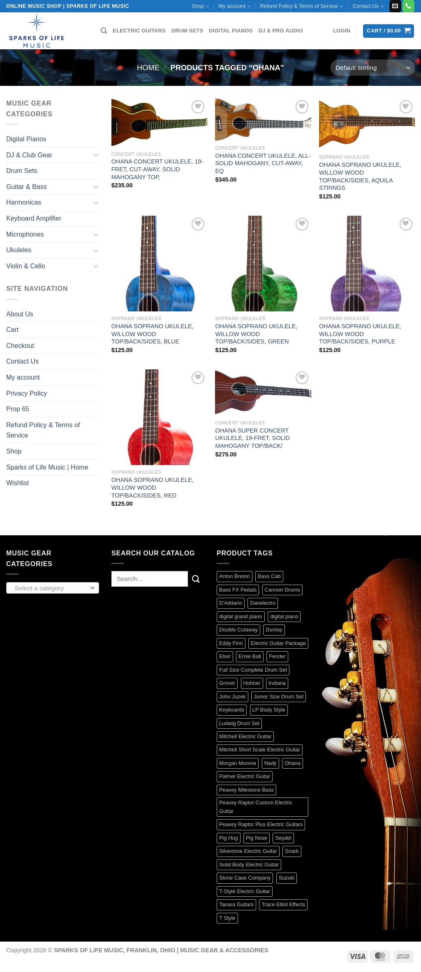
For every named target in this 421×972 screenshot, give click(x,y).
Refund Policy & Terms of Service (301, 6)
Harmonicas (23, 202)
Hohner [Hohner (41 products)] (252, 683)
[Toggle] (96, 155)
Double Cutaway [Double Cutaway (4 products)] (238, 630)
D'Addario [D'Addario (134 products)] (230, 603)
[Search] (104, 31)
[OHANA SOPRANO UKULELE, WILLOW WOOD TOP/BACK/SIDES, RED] (159, 417)
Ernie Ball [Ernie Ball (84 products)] (249, 656)
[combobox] (52, 588)
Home (148, 67)
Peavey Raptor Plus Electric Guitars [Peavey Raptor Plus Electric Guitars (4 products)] (261, 824)
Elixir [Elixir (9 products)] (225, 656)
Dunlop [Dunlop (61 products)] (274, 630)
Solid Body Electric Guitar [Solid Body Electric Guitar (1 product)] (249, 864)
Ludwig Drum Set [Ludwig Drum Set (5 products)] (239, 723)
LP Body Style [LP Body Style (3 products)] (268, 710)
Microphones (25, 234)
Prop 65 (17, 408)
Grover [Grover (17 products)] (227, 683)
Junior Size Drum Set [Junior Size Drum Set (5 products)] (278, 696)
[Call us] (408, 6)
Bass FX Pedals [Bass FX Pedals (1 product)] (238, 590)
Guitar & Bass (26, 186)
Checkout (20, 345)
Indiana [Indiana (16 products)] (277, 683)
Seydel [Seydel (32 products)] (283, 838)
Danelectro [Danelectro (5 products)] (262, 603)
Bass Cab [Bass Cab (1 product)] (269, 576)
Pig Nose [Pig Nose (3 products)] (256, 838)
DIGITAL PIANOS (230, 31)
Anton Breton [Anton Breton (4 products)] (234, 576)
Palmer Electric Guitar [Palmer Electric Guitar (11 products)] (244, 776)
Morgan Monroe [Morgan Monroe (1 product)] (237, 763)
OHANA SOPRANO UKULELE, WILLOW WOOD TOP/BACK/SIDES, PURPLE (360, 334)
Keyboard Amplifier (33, 218)
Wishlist (17, 482)
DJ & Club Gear (29, 155)
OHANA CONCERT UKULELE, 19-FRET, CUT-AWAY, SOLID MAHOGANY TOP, (157, 169)
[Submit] (196, 579)
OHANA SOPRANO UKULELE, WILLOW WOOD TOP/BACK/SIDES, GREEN (256, 334)
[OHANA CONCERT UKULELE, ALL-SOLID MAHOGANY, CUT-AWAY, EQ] (263, 119)
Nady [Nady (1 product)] (270, 763)
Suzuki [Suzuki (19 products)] (286, 878)
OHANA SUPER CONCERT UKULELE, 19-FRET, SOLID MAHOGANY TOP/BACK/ (252, 438)
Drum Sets (21, 170)
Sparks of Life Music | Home (47, 467)
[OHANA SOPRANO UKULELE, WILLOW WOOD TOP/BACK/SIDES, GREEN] (263, 263)
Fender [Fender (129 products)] (277, 656)
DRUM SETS (187, 31)
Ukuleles (18, 249)
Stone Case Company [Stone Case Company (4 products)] (245, 878)
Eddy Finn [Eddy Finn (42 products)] (231, 643)
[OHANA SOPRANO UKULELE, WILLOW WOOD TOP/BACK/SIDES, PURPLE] (367, 263)
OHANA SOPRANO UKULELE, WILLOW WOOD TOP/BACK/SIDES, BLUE (152, 334)
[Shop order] (373, 68)
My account (234, 6)
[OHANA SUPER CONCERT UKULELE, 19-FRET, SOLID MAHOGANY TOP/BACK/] (263, 392)
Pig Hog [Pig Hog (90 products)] (228, 838)
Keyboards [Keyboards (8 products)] (231, 710)
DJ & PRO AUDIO (281, 31)
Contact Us (368, 6)
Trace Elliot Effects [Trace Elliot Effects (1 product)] (283, 904)
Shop (200, 6)
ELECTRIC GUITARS (139, 31)
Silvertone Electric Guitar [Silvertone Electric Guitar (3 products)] (248, 851)
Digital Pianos (26, 139)
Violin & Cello (25, 266)
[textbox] (51, 588)
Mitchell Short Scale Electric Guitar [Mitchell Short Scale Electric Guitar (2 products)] (259, 749)
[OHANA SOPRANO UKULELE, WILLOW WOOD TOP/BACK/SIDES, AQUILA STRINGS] (367, 124)
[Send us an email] (395, 6)
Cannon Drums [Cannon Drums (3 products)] (282, 590)
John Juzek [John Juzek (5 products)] (232, 696)
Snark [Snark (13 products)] (291, 851)
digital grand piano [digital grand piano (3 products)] (240, 616)
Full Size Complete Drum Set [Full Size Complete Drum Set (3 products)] (253, 670)
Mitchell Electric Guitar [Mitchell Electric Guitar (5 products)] (245, 736)
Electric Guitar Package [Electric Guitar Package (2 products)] (278, 643)
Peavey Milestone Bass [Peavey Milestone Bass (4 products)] (246, 790)
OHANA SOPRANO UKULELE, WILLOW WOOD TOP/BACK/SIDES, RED (152, 487)
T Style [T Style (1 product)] (227, 918)
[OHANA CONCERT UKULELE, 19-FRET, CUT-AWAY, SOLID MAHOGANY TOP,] (159, 122)
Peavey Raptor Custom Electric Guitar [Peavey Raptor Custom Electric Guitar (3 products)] (255, 806)
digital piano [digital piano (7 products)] (284, 616)
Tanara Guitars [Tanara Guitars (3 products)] (236, 904)
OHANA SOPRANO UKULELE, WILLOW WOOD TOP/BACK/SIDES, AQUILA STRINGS (360, 176)
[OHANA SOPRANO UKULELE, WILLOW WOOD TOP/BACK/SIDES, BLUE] (159, 263)
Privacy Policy (26, 393)
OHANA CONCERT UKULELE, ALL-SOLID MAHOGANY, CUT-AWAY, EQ (262, 163)
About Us (19, 314)
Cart (12, 329)
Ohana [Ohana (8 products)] (292, 763)
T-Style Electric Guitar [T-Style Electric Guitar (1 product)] (244, 891)
